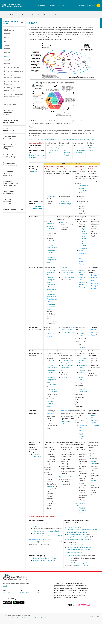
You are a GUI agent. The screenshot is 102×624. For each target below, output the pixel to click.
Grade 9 (7, 64)
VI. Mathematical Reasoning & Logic (9, 156)
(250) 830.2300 (7, 592)
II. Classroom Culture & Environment (10, 121)
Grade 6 (7, 52)
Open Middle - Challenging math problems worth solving (84, 238)
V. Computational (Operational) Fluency (9, 147)
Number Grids (52, 196)
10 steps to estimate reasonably (50, 226)
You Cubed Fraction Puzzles (82, 360)
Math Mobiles (65, 411)
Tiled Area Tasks (66, 377)
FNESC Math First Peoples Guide (83, 510)
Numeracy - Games (11, 67)
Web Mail (43, 618)
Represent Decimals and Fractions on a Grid (67, 367)
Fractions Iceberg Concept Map (77, 534)
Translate (82, 5)
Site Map (24, 618)
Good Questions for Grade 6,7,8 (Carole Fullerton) (83, 272)
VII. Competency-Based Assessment (10, 164)
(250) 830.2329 (41, 592)
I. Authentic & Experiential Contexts (8, 112)
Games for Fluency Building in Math (44, 558)
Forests (49, 486)
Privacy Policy (6, 618)
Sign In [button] (91, 5)
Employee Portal (34, 618)
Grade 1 (7, 34)
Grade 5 (7, 49)
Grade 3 (7, 41)
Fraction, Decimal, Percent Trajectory (79, 547)
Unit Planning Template (74, 527)
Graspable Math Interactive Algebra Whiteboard (95, 420)
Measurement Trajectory (75, 552)
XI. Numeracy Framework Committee (8, 201)
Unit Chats (64, 222)
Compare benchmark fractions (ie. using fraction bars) (51, 257)
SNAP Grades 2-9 (38, 533)
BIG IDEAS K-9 (34, 171)
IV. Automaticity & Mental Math (9, 138)
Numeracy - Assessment (13, 71)
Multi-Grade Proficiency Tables (77, 545)
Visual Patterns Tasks (68, 332)
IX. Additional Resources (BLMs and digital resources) (11, 183)
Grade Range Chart (53, 243)
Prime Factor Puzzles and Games (51, 306)
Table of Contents (82, 565)
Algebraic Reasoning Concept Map (78, 539)
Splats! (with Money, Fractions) (83, 367)
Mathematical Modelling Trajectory (78, 550)
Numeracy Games (13, 209)
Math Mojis (51, 413)
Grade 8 (7, 60)
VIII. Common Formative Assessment (8, 173)
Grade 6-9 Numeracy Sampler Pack (78, 563)
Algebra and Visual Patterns (83, 427)
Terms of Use (15, 618)
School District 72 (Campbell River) (12, 615)
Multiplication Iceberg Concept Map (78, 537)
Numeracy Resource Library (13, 22)
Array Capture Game (67, 277)
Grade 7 (7, 56)
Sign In (50, 618)
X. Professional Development (8, 192)
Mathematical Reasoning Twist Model (83, 188)
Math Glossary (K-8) (67, 204)
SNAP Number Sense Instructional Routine (46, 531)
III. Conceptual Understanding (8, 129)
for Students (51, 5)
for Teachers (41, 5)
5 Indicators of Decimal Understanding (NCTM (48, 536)
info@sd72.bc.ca (24, 592)
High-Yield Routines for (74, 556)
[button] (98, 5)
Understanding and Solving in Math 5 (54, 150)
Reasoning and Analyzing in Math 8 (80, 150)
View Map (5, 586)
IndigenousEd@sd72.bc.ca (66, 477)
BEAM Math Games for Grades (43, 560)
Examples (82, 347)
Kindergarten (9, 30)
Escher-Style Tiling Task (95, 332)
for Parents (60, 5)
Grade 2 (7, 37)
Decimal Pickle (51, 384)
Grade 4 (7, 45)
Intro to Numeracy (10, 104)
